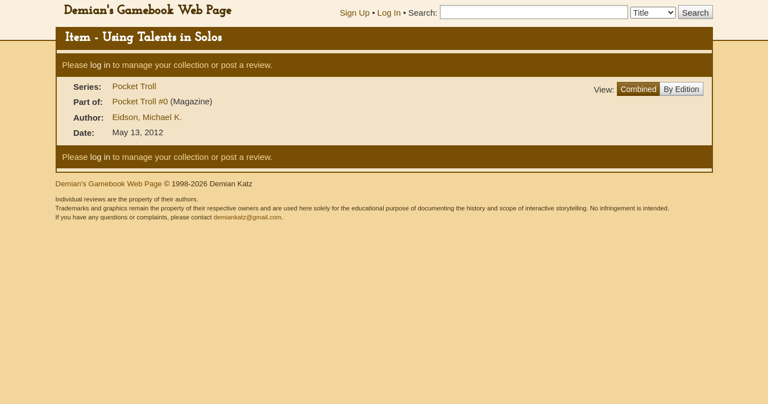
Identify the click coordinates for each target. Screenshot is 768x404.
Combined (639, 89)
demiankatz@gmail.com (247, 217)
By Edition (681, 89)
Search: (423, 12)
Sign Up (355, 12)
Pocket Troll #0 (141, 101)
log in (100, 65)
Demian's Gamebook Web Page (147, 10)
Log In (389, 12)
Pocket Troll (134, 86)
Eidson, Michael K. (147, 117)
